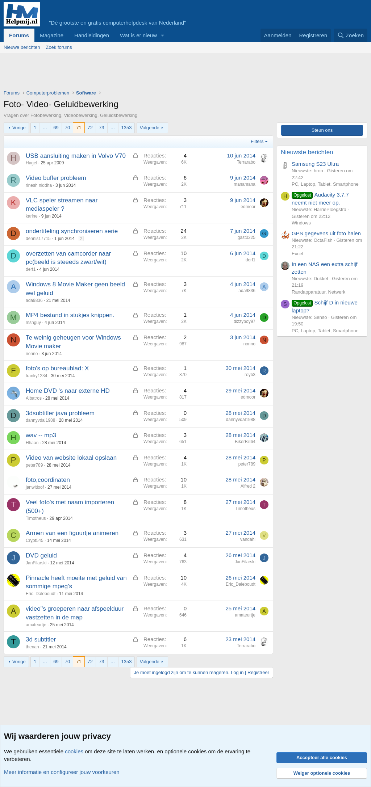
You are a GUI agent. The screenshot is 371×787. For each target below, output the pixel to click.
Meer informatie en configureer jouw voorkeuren (62, 772)
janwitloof (35, 487)
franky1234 (36, 375)
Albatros (34, 398)
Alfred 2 (248, 486)
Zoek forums (59, 47)
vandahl (247, 539)
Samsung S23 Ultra (315, 164)
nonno (32, 353)
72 (90, 127)
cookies (74, 751)
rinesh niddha (39, 185)
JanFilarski (36, 562)
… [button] (44, 127)
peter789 (34, 465)
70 (67, 127)
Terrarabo (246, 162)
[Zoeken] (351, 35)
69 (55, 127)
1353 (126, 127)
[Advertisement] (135, 73)
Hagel (31, 162)
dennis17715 (38, 238)
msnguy (33, 322)
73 (101, 127)
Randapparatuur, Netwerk (318, 292)
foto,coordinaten (48, 479)
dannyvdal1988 (40, 420)
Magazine (51, 35)
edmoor (248, 206)
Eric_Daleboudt (40, 593)
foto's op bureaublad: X (57, 368)
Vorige (19, 127)
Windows (301, 223)
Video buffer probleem (56, 177)
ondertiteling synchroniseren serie (72, 231)
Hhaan (32, 442)
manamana (244, 184)
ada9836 (34, 300)
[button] (163, 35)
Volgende (149, 127)
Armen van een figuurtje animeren (72, 533)
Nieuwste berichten (307, 152)
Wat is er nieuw (138, 35)
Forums (19, 35)
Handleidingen (91, 35)
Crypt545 (34, 540)
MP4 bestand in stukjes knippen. (70, 315)
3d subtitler (41, 639)
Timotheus (36, 518)
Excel (297, 253)
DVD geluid (41, 555)
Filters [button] (257, 141)
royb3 (250, 374)
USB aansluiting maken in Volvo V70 (76, 155)
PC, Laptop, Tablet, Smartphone (325, 184)
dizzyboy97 (244, 321)
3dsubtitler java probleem (60, 413)
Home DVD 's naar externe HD (68, 390)
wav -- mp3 (41, 435)
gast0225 (246, 237)
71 (78, 127)
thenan (32, 646)
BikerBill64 (245, 441)
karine (32, 216)
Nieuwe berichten (22, 47)
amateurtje (36, 624)
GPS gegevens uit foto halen (326, 233)
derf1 (31, 269)
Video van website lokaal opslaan (71, 457)
